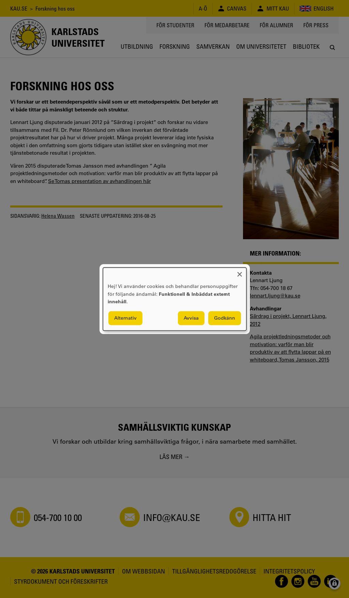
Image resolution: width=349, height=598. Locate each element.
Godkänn (224, 318)
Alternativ (125, 318)
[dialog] (174, 299)
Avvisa (191, 318)
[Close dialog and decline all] (239, 271)
